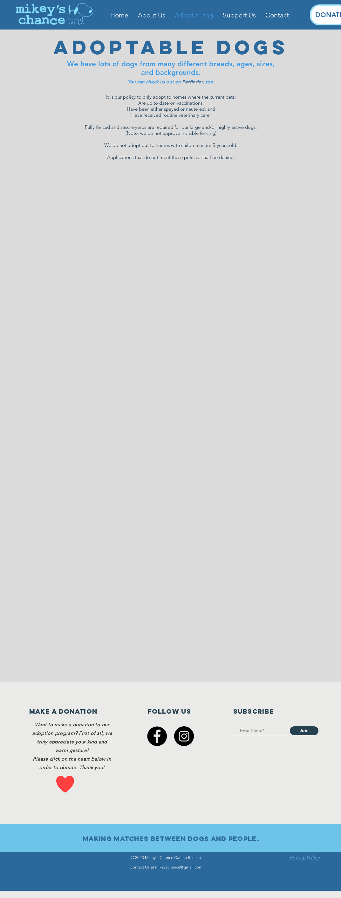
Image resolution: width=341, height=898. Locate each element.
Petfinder (192, 82)
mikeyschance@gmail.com (178, 867)
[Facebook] (157, 736)
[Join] (304, 730)
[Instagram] (184, 736)
